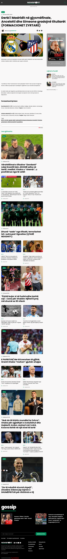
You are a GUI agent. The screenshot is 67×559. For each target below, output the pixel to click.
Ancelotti (34, 120)
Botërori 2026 (32, 542)
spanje (10, 120)
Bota (40, 544)
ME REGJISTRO (41, 534)
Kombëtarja (31, 544)
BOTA (2, 120)
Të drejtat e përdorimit (13, 538)
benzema (29, 120)
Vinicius (40, 120)
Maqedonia (42, 542)
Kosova (30, 551)
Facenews (31, 546)
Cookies (22, 538)
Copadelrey (19, 122)
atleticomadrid (11, 122)
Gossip (41, 546)
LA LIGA (6, 120)
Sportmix (41, 548)
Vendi (30, 548)
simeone (24, 120)
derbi (14, 120)
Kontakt (3, 538)
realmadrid (19, 120)
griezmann (4, 122)
